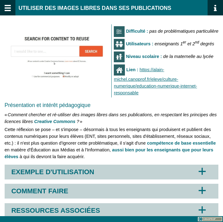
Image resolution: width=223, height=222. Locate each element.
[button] (111, 172)
